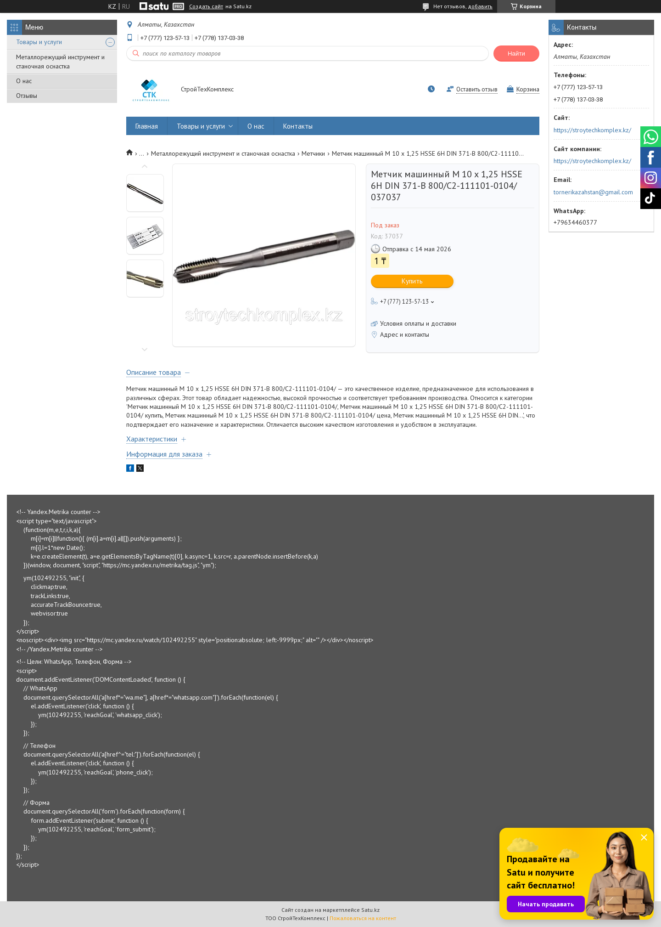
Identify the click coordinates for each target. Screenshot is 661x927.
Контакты (298, 126)
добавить (480, 6)
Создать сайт (206, 6)
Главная (146, 126)
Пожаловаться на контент (363, 918)
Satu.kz (370, 909)
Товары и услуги (39, 42)
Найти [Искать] (516, 53)
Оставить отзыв (477, 89)
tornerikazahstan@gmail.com (593, 192)
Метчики (313, 153)
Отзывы (26, 95)
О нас (24, 81)
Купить (412, 281)
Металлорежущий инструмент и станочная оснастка (60, 61)
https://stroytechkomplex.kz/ (592, 130)
